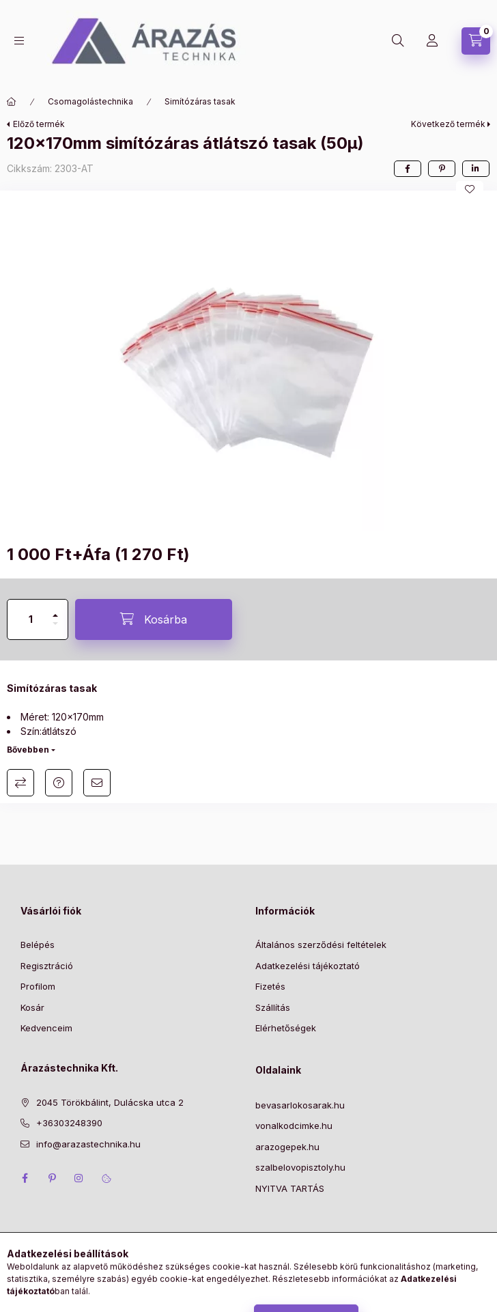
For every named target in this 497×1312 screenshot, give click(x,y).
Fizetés (270, 986)
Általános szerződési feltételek (320, 944)
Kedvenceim (46, 1027)
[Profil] (432, 41)
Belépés (37, 944)
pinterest (52, 1178)
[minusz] (55, 629)
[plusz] (55, 609)
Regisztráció (46, 965)
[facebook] (407, 168)
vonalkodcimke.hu (293, 1125)
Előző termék (39, 124)
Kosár (32, 1007)
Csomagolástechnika (90, 101)
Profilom (37, 986)
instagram (79, 1178)
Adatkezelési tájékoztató (307, 965)
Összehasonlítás (20, 782)
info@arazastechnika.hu (88, 1144)
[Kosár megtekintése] (476, 41)
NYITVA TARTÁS (289, 1188)
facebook (24, 1178)
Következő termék (448, 124)
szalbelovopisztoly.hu (300, 1167)
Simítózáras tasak (200, 101)
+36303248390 (69, 1122)
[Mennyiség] (30, 619)
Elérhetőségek (285, 1027)
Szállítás (272, 1007)
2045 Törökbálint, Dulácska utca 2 (110, 1102)
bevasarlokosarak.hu (300, 1105)
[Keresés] (398, 41)
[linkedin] (475, 168)
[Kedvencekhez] (469, 189)
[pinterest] (441, 168)
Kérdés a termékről (58, 782)
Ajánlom (97, 782)
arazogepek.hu (287, 1146)
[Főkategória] (11, 102)
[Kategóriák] (19, 40)
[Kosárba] (153, 619)
